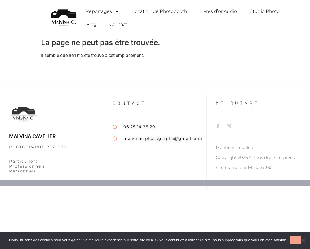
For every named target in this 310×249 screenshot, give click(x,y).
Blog (91, 24)
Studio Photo (265, 11)
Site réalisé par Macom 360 (244, 176)
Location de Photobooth (159, 11)
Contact (118, 24)
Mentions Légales (234, 157)
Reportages (102, 11)
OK (295, 240)
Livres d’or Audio (218, 11)
